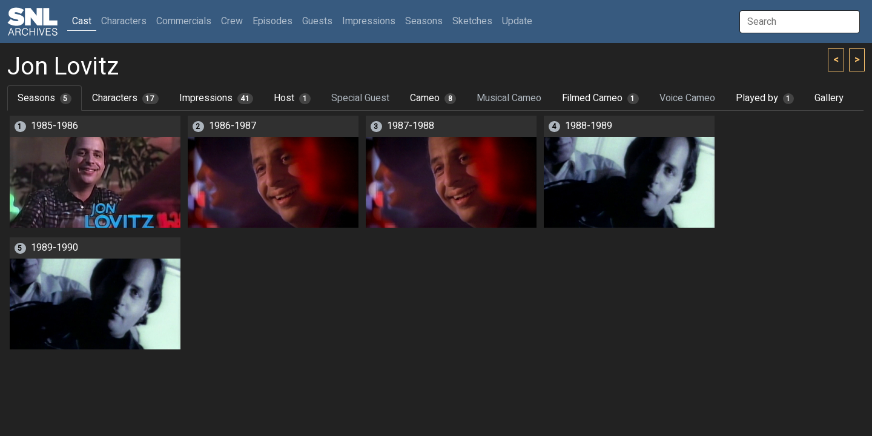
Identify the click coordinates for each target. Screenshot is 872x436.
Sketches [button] (472, 21)
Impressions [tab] (216, 98)
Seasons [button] (424, 21)
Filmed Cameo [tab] (600, 98)
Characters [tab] (125, 98)
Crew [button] (232, 21)
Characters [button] (124, 21)
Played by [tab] (765, 98)
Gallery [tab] (829, 98)
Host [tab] (292, 98)
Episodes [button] (272, 21)
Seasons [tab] (44, 98)
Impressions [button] (368, 21)
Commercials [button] (183, 21)
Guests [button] (317, 21)
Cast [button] (84, 20)
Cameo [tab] (433, 98)
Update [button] (517, 21)
